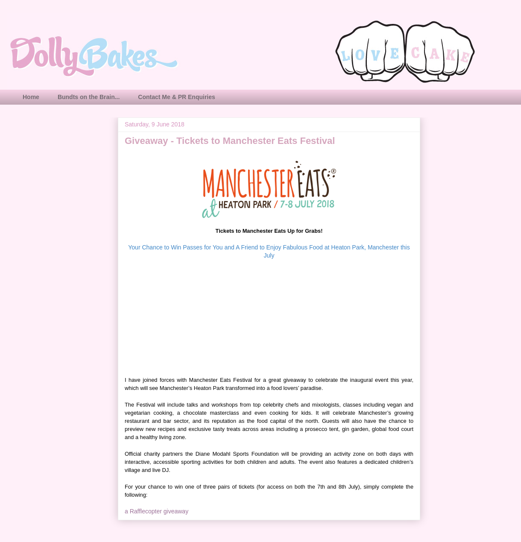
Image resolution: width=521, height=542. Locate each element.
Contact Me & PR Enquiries (176, 97)
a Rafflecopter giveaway (156, 511)
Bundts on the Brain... (89, 97)
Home (31, 97)
